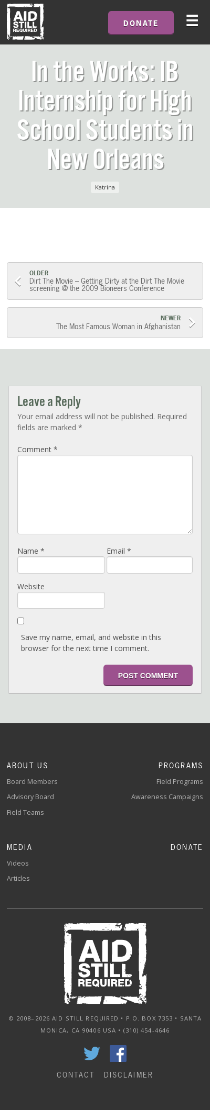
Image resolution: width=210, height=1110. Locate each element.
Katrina (105, 187)
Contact (75, 1075)
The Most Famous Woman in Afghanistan (98, 322)
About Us (27, 765)
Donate (187, 847)
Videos (18, 863)
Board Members (32, 781)
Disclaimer (128, 1075)
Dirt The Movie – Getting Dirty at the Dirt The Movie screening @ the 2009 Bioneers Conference (112, 281)
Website (31, 586)
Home (25, 22)
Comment (37, 449)
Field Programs (179, 781)
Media (20, 847)
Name (31, 551)
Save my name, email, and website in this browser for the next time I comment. (91, 642)
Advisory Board (30, 796)
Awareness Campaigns (167, 796)
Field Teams (25, 812)
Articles (18, 878)
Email (119, 551)
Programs (181, 765)
